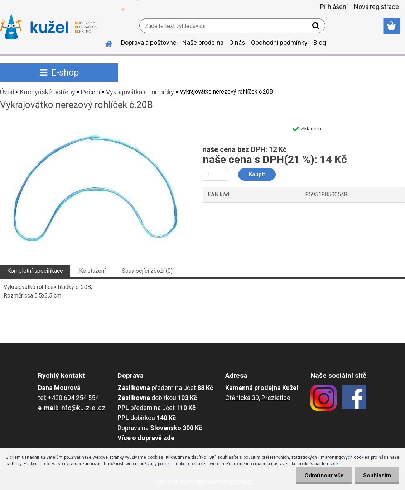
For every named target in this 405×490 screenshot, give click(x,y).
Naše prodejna (202, 42)
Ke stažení (92, 270)
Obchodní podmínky (279, 42)
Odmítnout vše (322, 475)
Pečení (90, 92)
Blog (319, 42)
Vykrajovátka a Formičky (140, 92)
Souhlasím (376, 475)
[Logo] (49, 26)
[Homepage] (104, 42)
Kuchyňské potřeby (47, 92)
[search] (317, 27)
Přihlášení (334, 6)
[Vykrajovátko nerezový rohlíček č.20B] (94, 124)
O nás (237, 42)
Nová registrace (376, 6)
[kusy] (215, 174)
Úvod (7, 92)
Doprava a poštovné (149, 42)
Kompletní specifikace (35, 270)
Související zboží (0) (147, 270)
